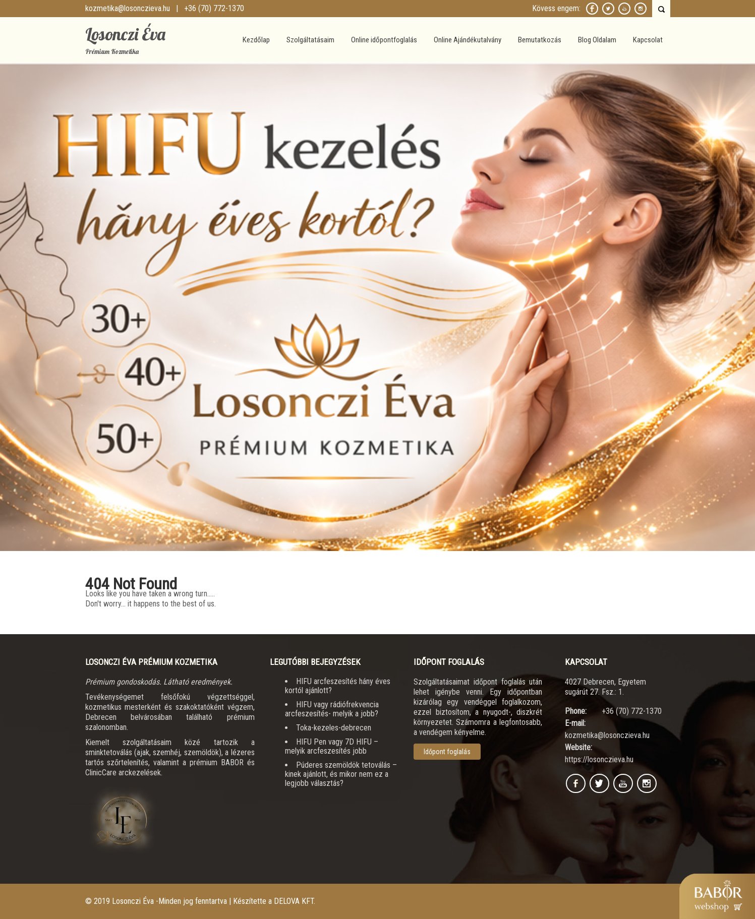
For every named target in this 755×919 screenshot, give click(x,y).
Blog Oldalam (597, 39)
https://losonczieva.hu (599, 759)
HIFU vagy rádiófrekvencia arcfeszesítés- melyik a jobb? (332, 709)
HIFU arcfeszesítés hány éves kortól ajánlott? (337, 686)
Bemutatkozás (539, 39)
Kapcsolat (648, 39)
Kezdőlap (256, 39)
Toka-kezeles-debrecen (333, 727)
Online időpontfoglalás (384, 39)
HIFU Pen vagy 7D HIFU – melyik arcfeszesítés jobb (331, 746)
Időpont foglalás (447, 752)
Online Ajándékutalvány (467, 39)
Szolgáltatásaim (310, 39)
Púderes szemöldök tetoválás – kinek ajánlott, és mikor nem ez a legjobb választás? (341, 774)
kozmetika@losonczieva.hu (127, 8)
